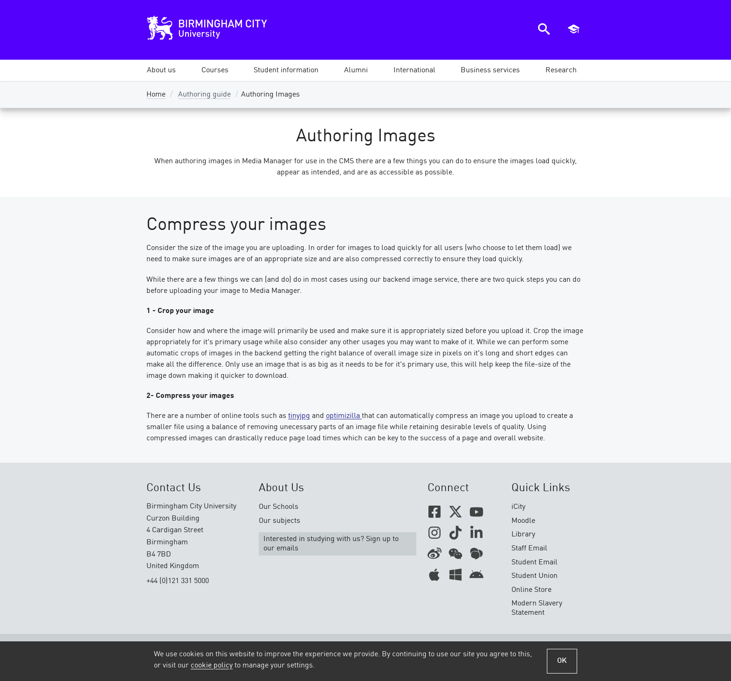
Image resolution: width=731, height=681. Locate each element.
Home (156, 94)
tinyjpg (299, 416)
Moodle (523, 521)
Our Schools (278, 507)
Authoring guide (204, 94)
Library (523, 534)
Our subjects (279, 521)
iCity (518, 507)
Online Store (531, 590)
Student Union (534, 576)
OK (562, 661)
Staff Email (529, 548)
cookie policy (212, 665)
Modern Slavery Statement (536, 608)
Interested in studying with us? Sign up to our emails (331, 543)
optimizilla (344, 416)
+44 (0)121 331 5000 (177, 581)
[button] (161, 70)
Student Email (534, 562)
